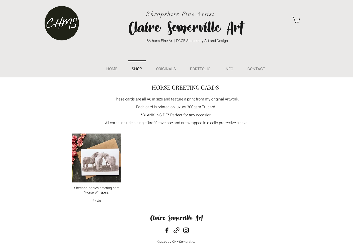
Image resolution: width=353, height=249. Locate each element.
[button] (296, 19)
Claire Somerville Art (176, 219)
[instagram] (186, 230)
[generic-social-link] (176, 230)
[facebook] (167, 230)
